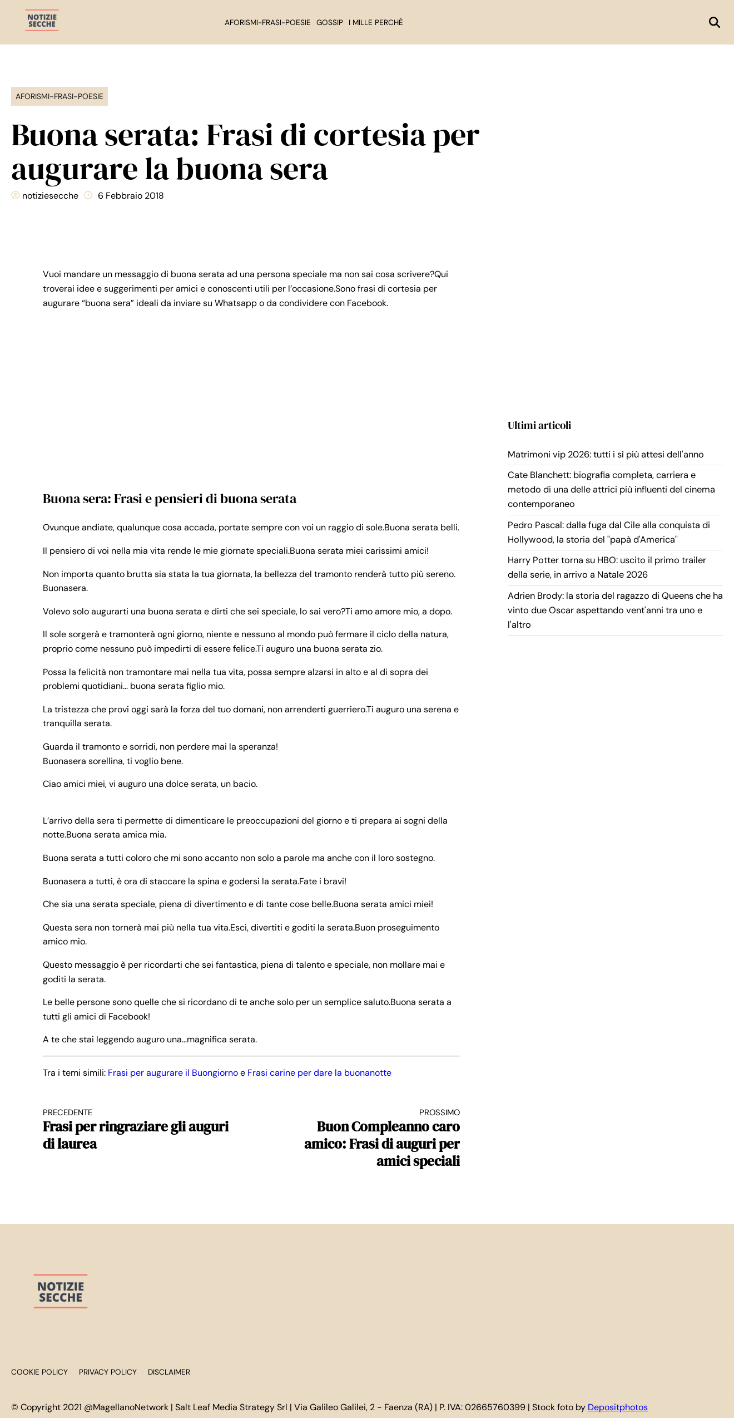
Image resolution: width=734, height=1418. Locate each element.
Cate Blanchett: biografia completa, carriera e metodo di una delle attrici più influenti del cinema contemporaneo (611, 489)
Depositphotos (618, 1407)
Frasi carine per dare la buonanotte (319, 1073)
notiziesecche (50, 195)
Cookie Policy (39, 1372)
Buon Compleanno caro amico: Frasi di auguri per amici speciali (366, 1138)
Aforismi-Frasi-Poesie (268, 22)
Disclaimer (169, 1372)
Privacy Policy (108, 1372)
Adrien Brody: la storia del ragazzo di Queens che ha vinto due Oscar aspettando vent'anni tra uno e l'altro (615, 610)
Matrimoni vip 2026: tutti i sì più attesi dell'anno (606, 454)
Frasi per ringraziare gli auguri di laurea (137, 1130)
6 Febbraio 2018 (131, 195)
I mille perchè (376, 22)
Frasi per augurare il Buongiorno (173, 1073)
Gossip (329, 22)
